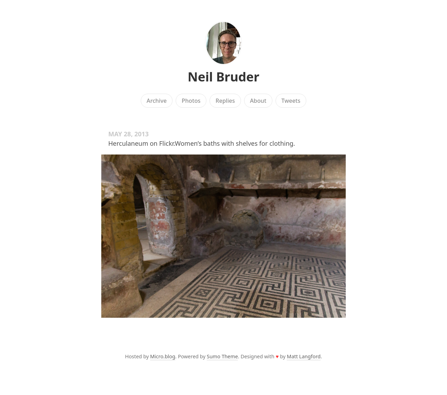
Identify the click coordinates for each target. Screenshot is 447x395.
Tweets (291, 101)
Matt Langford (304, 356)
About (258, 101)
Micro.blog (162, 356)
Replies (225, 101)
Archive (157, 101)
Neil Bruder (223, 76)
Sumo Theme (222, 356)
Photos (191, 101)
